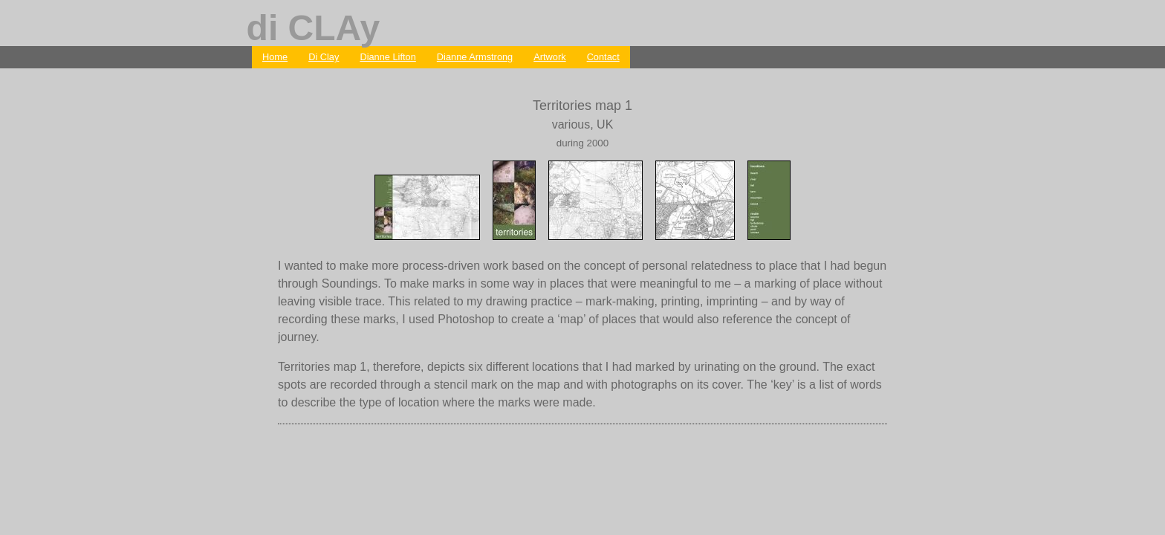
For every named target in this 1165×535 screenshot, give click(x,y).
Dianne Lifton (387, 56)
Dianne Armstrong (475, 56)
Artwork (549, 56)
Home (275, 56)
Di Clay (323, 56)
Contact (603, 56)
